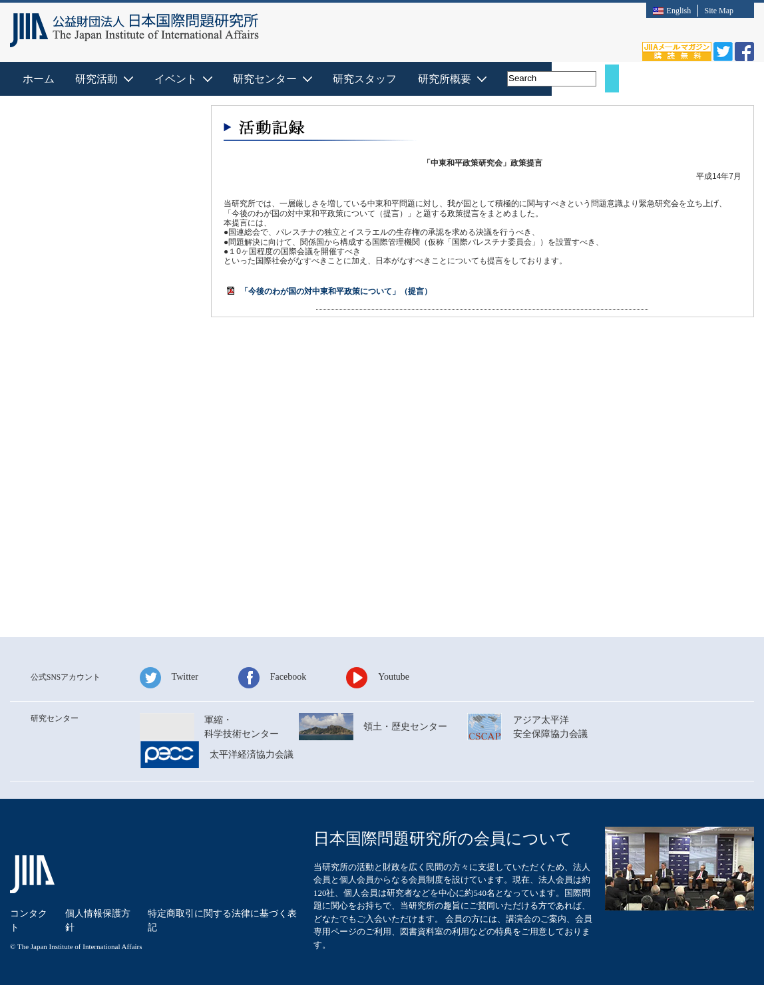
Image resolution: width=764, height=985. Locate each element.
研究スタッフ (499, 78)
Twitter (185, 677)
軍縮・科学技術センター (241, 727)
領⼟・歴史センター (405, 727)
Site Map (718, 10)
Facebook (288, 677)
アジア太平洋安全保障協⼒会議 (550, 727)
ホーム (171, 78)
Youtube (393, 677)
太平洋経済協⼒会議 (251, 755)
